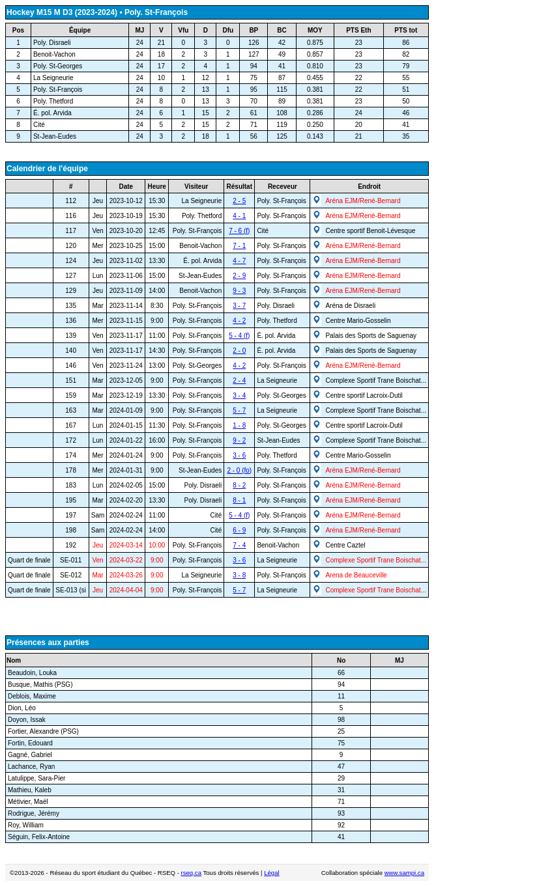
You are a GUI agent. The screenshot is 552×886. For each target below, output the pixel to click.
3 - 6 (239, 455)
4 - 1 (239, 215)
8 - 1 (239, 500)
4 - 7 (239, 260)
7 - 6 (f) (239, 230)
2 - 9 (239, 275)
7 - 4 (239, 545)
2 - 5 (239, 200)
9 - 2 (239, 440)
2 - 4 (239, 380)
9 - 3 (239, 290)
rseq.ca (191, 872)
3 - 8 (239, 575)
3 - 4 (239, 395)
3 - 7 (239, 305)
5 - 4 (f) (239, 335)
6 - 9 (239, 530)
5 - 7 (239, 410)
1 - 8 (239, 425)
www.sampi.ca (404, 872)
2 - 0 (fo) (239, 470)
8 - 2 (239, 485)
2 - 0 (239, 350)
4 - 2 (239, 320)
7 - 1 (239, 245)
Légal (271, 872)
